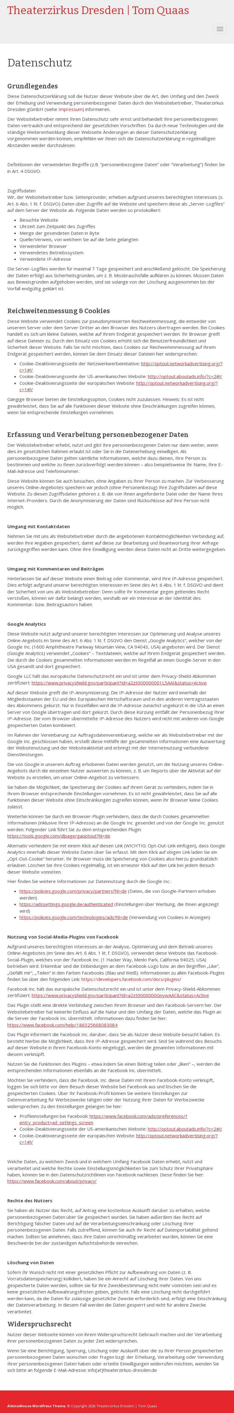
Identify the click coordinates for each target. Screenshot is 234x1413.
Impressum (70, 109)
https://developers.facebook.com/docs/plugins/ (131, 979)
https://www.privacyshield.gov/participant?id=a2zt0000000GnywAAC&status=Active (120, 995)
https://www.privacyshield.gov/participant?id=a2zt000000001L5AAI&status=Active (119, 683)
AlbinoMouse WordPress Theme (36, 1406)
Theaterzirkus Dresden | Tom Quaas (98, 10)
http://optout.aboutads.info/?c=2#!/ (185, 376)
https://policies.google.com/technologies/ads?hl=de (74, 917)
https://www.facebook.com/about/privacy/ (52, 1181)
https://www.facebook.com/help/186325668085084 (62, 1025)
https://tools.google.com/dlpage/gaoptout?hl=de (58, 836)
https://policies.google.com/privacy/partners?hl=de (73, 891)
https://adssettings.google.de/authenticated (66, 904)
